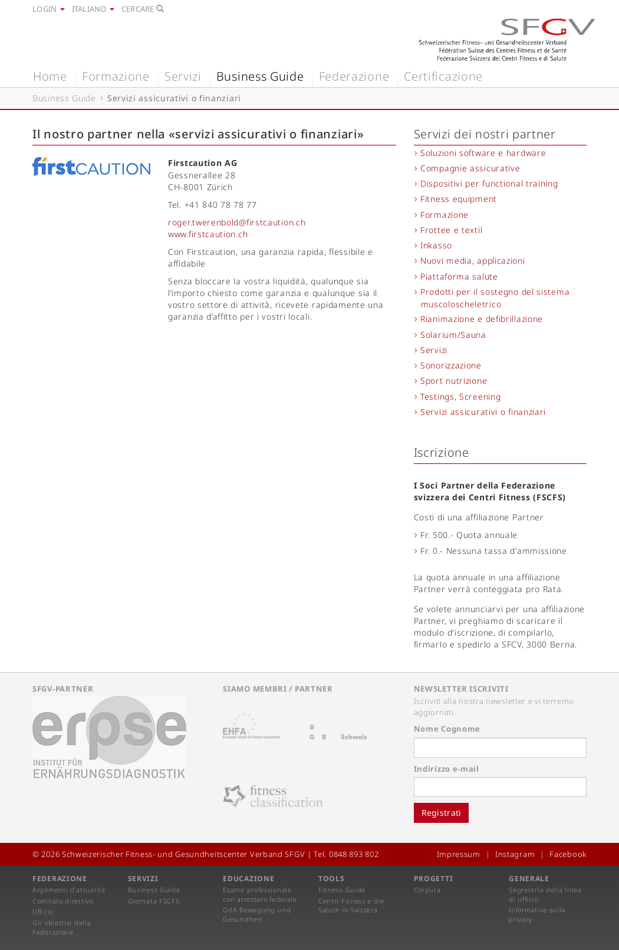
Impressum (458, 854)
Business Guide (260, 76)
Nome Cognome (447, 728)
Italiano (93, 9)
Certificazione (443, 76)
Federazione (354, 76)
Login (48, 9)
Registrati (442, 812)
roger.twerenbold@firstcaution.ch (236, 222)
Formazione (116, 76)
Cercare (142, 9)
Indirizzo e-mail (446, 768)
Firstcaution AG (203, 162)
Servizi (183, 76)
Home (50, 76)
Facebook (568, 854)
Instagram (515, 854)
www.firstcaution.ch (208, 234)
